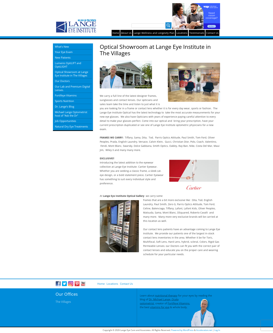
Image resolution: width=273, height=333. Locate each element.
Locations (181, 33)
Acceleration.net (204, 330)
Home (115, 33)
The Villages (63, 302)
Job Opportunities (65, 121)
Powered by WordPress (182, 330)
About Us (126, 33)
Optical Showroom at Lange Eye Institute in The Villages (71, 73)
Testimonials (196, 33)
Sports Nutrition (64, 101)
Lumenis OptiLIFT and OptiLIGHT (68, 64)
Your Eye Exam (64, 52)
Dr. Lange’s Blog (64, 106)
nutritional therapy (166, 295)
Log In (217, 330)
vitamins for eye (159, 307)
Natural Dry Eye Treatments (71, 126)
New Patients (63, 57)
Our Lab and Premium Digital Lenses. (72, 88)
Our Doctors (62, 81)
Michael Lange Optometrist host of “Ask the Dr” (71, 113)
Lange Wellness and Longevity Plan (154, 33)
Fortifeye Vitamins (66, 95)
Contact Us (212, 33)
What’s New (62, 46)
